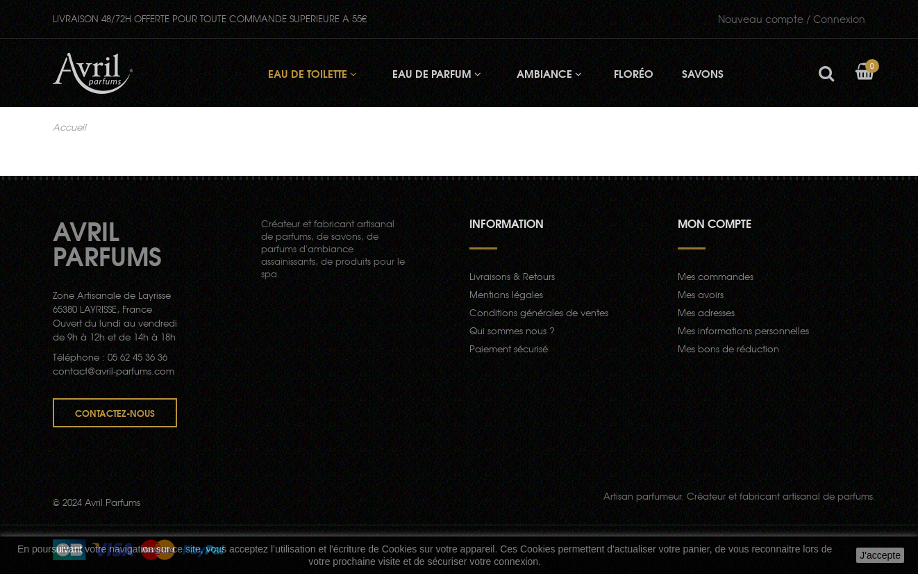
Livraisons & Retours (512, 276)
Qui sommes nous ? (512, 330)
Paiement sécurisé (508, 348)
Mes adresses (706, 312)
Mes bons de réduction (728, 348)
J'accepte (880, 555)
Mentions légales (506, 294)
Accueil (69, 127)
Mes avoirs (701, 294)
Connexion (791, 19)
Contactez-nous (115, 413)
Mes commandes (715, 276)
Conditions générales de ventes (538, 312)
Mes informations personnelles (743, 330)
